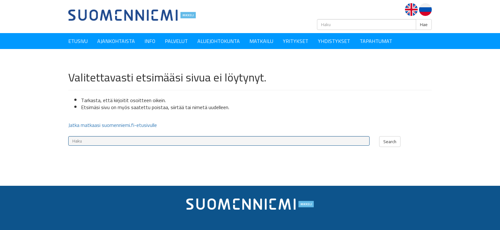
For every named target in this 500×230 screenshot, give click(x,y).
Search (389, 141)
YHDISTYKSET (334, 41)
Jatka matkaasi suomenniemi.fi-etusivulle (112, 125)
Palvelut (176, 41)
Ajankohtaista (116, 41)
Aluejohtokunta (218, 41)
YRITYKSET (295, 41)
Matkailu (261, 41)
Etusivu (78, 41)
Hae (424, 24)
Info (149, 41)
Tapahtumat (376, 41)
